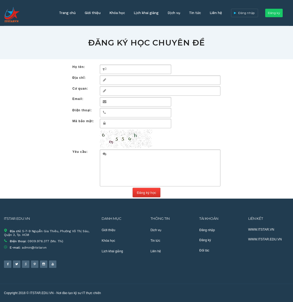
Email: (78, 99)
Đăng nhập (246, 13)
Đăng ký (274, 13)
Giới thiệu (93, 13)
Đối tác (204, 250)
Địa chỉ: (79, 78)
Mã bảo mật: (83, 121)
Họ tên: (79, 67)
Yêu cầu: (80, 152)
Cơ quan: (80, 88)
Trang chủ (67, 13)
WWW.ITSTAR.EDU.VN (265, 239)
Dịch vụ (174, 13)
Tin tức (195, 13)
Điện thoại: (82, 110)
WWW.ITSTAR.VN (261, 229)
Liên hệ (216, 13)
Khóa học (117, 13)
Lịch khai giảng (146, 13)
